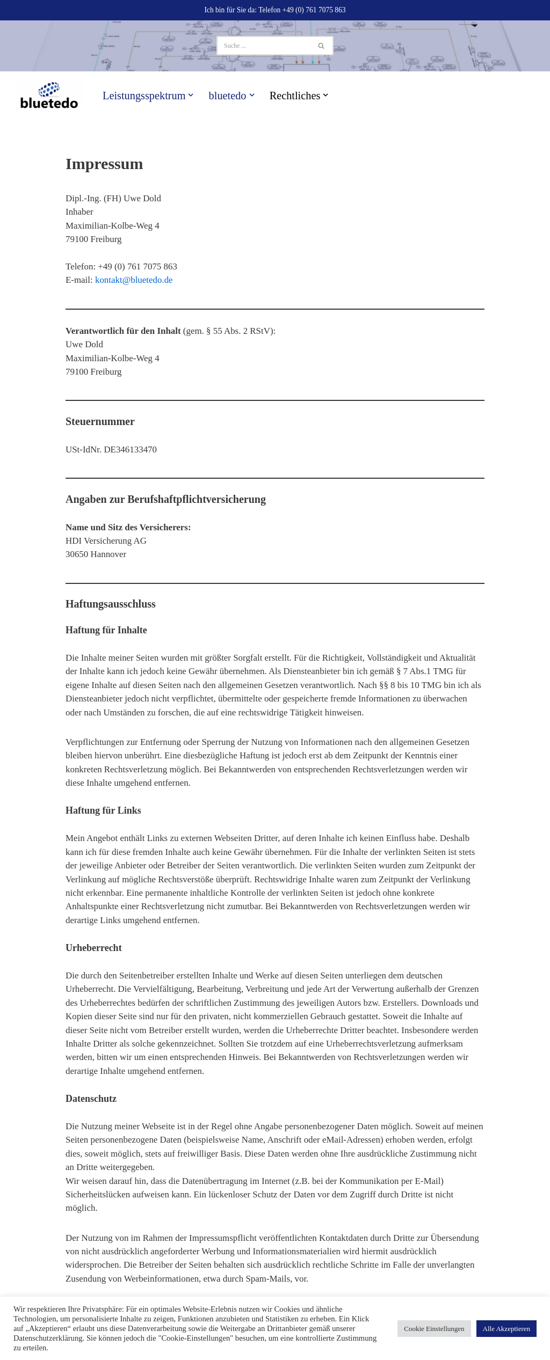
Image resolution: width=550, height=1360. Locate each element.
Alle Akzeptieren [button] (506, 1329)
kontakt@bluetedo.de (134, 280)
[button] (191, 95)
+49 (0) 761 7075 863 (314, 10)
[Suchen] (262, 45)
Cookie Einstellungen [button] (434, 1329)
